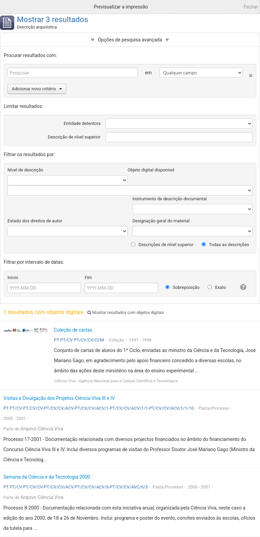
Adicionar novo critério (37, 88)
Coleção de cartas (73, 330)
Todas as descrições (225, 244)
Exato (217, 287)
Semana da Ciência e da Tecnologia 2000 (46, 477)
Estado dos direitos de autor (34, 220)
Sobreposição (182, 287)
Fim (88, 277)
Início (12, 277)
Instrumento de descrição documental (169, 198)
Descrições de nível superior (162, 244)
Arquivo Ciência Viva (41, 428)
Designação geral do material (161, 220)
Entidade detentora (82, 123)
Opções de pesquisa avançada (130, 39)
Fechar (251, 7)
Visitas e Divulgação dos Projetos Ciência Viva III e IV (59, 398)
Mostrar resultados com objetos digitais (125, 312)
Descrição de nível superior (74, 137)
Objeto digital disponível (151, 169)
